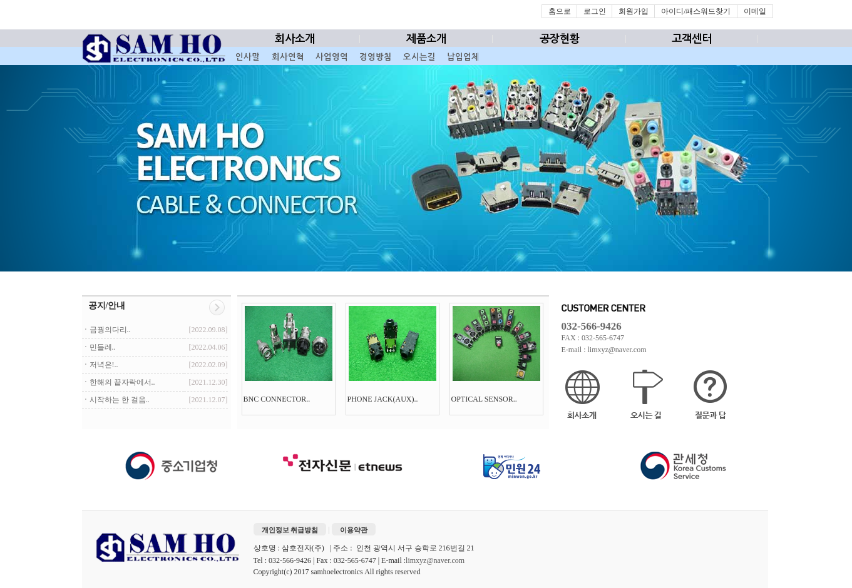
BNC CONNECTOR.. (278, 399)
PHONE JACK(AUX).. (383, 399)
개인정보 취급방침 (290, 530)
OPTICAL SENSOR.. (485, 399)
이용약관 (353, 530)
